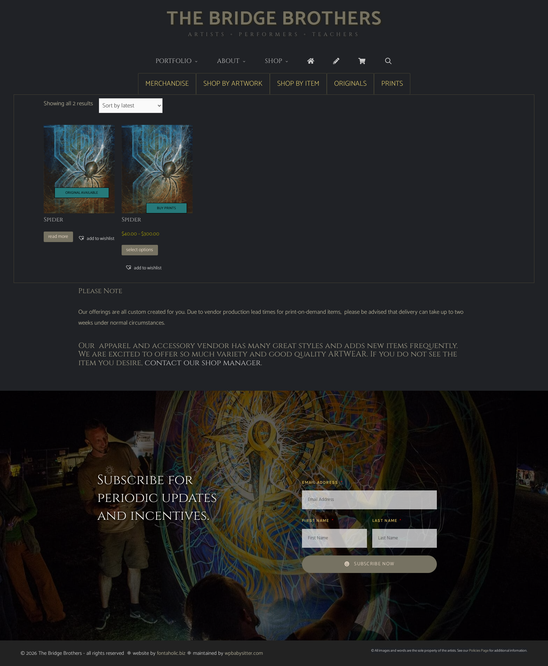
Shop (281, 62)
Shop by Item (298, 84)
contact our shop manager (203, 363)
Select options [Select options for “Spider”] (139, 250)
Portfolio (182, 62)
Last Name (385, 520)
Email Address (321, 482)
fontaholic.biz (171, 653)
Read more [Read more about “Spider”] (58, 236)
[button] (96, 238)
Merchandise (167, 84)
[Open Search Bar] (388, 61)
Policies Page (479, 650)
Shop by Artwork (232, 84)
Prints (392, 84)
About (236, 62)
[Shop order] (131, 105)
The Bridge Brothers (274, 19)
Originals (350, 84)
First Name (316, 520)
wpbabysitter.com (244, 653)
